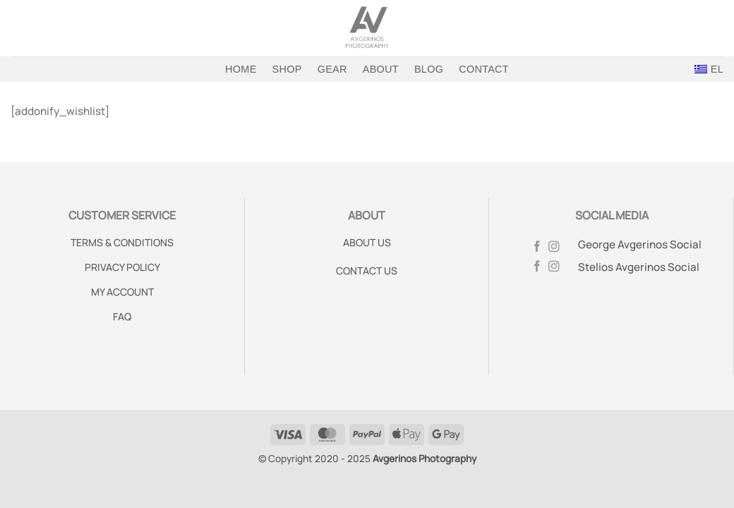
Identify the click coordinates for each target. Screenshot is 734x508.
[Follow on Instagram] (554, 247)
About (381, 69)
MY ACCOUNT (122, 291)
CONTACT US (366, 270)
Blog (428, 69)
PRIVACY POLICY (122, 267)
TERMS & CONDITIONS (122, 242)
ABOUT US (367, 242)
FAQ (122, 316)
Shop (287, 69)
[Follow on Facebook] (537, 247)
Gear (332, 69)
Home (240, 69)
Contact (484, 69)
